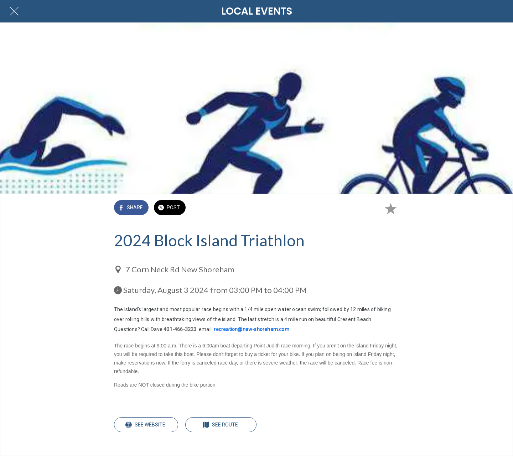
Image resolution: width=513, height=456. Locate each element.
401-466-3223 (180, 329)
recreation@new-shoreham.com (251, 329)
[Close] (14, 11)
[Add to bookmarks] (390, 208)
